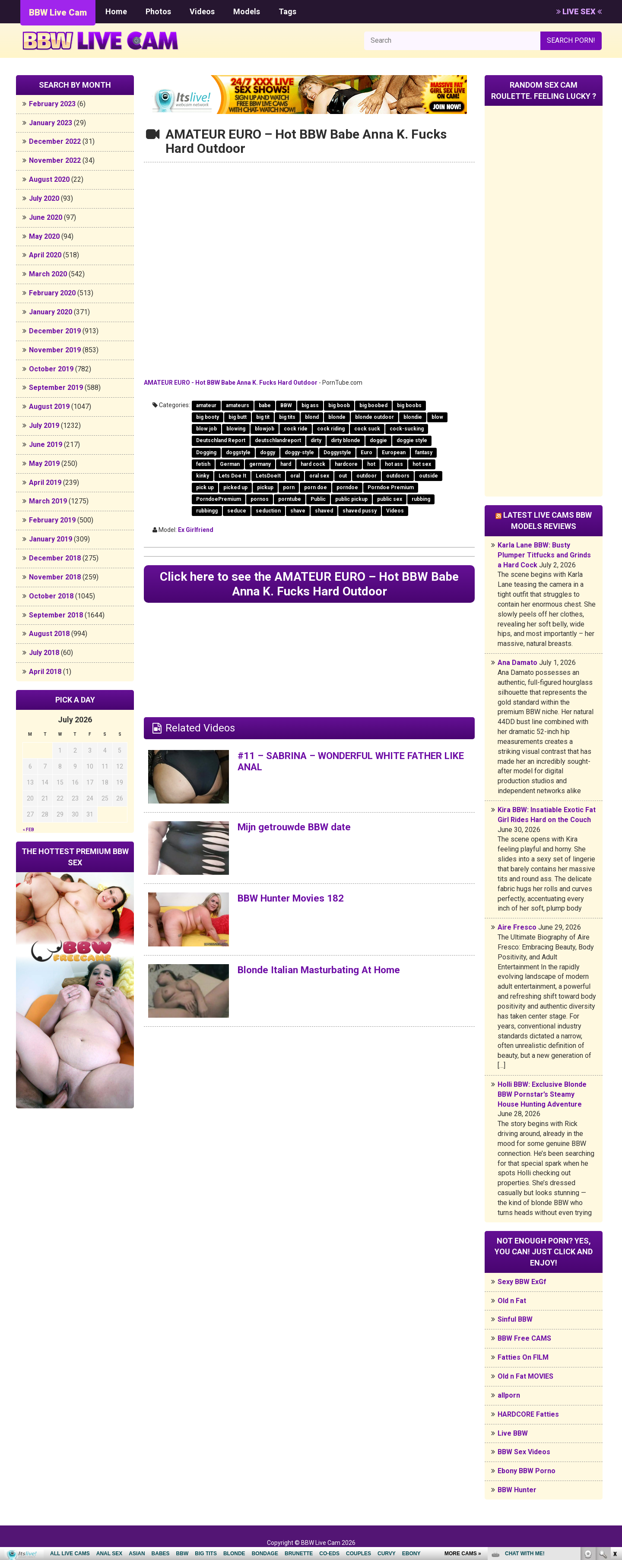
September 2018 (56, 615)
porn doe (315, 487)
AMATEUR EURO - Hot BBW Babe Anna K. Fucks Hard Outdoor (230, 382)
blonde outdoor (374, 417)
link (614, 1425)
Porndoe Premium (391, 487)
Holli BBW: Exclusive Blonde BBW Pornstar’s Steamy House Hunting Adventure (542, 1094)
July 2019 (44, 425)
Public (318, 499)
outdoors (397, 476)
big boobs (409, 405)
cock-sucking (407, 429)
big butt (237, 417)
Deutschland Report (220, 440)
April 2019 (45, 482)
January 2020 (50, 312)
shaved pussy (360, 511)
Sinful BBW (515, 1319)
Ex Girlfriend (195, 529)
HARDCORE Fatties (528, 1414)
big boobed (373, 405)
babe (265, 405)
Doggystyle (337, 452)
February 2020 (52, 293)
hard (285, 464)
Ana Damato (517, 662)
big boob (339, 405)
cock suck (367, 429)
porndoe (347, 487)
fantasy (423, 452)
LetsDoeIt (268, 476)
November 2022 (55, 160)
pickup (265, 487)
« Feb (28, 829)
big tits (287, 417)
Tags (287, 11)
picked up (235, 487)
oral (295, 476)
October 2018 (51, 596)
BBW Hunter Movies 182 (295, 900)
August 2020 (49, 179)
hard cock (313, 464)
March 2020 (48, 274)
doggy (267, 452)
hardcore (346, 464)
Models (246, 11)
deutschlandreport (278, 440)
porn (289, 487)
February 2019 (52, 520)
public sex (389, 499)
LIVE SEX (579, 11)
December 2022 (55, 141)
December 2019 (55, 331)
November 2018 (55, 577)
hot (371, 464)
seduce (236, 511)
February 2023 (52, 104)
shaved (324, 511)
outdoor (366, 476)
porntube (289, 499)
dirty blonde (345, 440)
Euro (366, 452)
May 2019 (44, 463)
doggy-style (299, 452)
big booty (207, 417)
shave (297, 511)
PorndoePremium (218, 499)
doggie (378, 440)
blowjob (264, 429)
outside (428, 476)
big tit (263, 417)
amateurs (237, 405)
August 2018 (49, 634)
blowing (235, 429)
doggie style (412, 440)
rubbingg (207, 511)
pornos (260, 499)
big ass (310, 405)
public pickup (351, 499)
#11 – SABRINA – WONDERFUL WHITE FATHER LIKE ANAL (351, 763)
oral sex (319, 476)
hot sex (422, 464)
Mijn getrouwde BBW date (299, 829)
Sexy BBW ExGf (522, 1282)
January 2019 (50, 539)
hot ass (394, 464)
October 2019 (51, 369)
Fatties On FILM (523, 1357)
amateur (206, 405)
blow (437, 417)
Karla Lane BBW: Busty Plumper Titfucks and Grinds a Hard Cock (544, 555)
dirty (316, 440)
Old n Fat (512, 1301)
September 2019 (56, 387)
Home (116, 11)
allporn (509, 1395)
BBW (286, 405)
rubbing (421, 499)
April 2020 (45, 255)
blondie (412, 417)
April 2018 (45, 672)
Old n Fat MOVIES (525, 1376)
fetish (203, 464)
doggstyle (238, 452)
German (230, 464)
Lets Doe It (232, 476)
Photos (158, 11)
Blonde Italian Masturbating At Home (325, 972)
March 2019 (48, 501)
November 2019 (55, 350)
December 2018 (55, 558)
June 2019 (45, 444)
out (343, 476)
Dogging (206, 452)
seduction (268, 511)
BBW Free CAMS (524, 1338)
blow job (206, 429)
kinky (202, 476)
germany (260, 464)
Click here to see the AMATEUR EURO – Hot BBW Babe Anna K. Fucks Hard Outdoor (309, 585)
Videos (202, 11)
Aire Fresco (517, 927)
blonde (337, 417)
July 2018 (44, 653)
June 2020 (45, 217)
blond (312, 417)
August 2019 (49, 406)
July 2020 (44, 198)
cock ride (296, 429)
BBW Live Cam (58, 12)
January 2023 (50, 123)
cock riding (331, 429)
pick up (205, 487)
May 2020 (44, 236)
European (394, 452)
